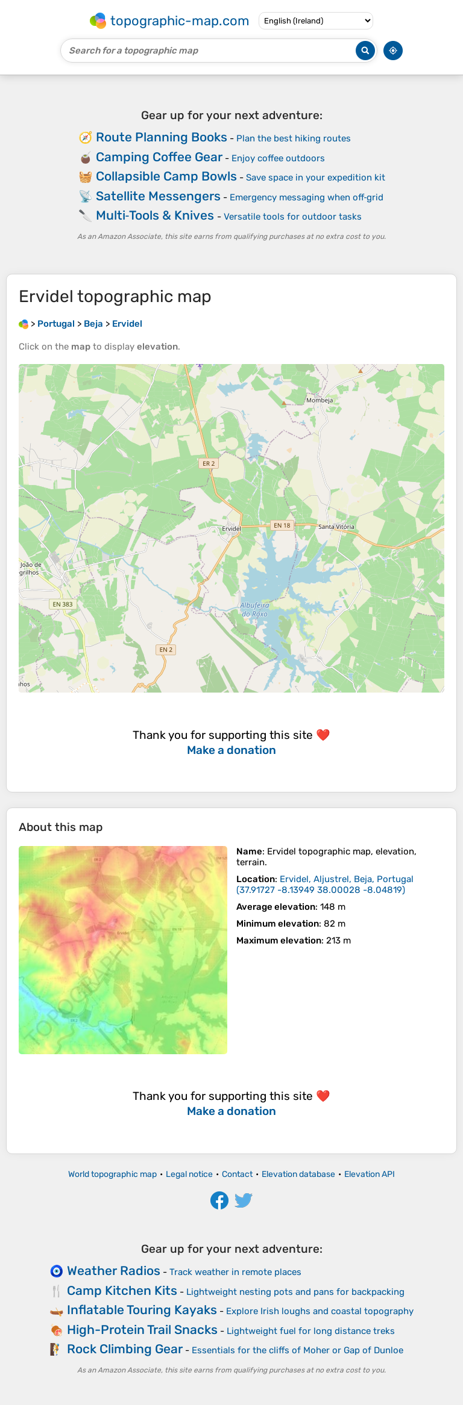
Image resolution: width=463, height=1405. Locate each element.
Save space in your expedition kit (315, 177)
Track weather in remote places (235, 1272)
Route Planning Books (161, 136)
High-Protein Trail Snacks (142, 1329)
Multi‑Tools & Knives (155, 215)
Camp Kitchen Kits (122, 1290)
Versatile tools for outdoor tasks (293, 216)
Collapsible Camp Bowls (166, 176)
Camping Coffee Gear (159, 156)
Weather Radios (113, 1270)
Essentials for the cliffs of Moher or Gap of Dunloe (297, 1350)
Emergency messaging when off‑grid (307, 197)
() (325, 884)
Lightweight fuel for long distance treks (311, 1331)
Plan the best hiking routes (293, 138)
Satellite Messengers (158, 195)
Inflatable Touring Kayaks (142, 1309)
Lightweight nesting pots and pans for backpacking (295, 1291)
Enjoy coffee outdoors (278, 158)
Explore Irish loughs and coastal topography (320, 1311)
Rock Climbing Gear (125, 1348)
